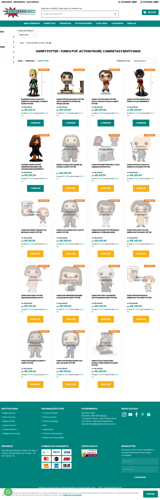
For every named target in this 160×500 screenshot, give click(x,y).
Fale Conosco (32, 2)
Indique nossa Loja (11, 434)
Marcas (131, 23)
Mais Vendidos (32, 23)
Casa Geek (101, 23)
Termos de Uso (50, 417)
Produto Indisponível (70, 148)
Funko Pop (50, 23)
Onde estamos (10, 429)
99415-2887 (129, 2)
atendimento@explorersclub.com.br (98, 424)
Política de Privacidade (53, 438)
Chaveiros (117, 23)
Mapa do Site (9, 421)
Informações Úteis (52, 409)
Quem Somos (6, 2)
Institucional (9, 409)
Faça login (63, 8)
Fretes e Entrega (50, 421)
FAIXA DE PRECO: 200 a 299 (37, 43)
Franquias (65, 23)
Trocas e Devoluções (52, 434)
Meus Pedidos (19, 2)
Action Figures (83, 23)
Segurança (48, 429)
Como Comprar (50, 413)
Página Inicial (9, 413)
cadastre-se (76, 8)
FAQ (45, 425)
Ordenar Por (123, 61)
